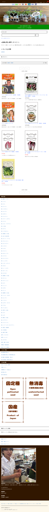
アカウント (37, 2)
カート (47, 2)
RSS (37, 503)
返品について (17, 503)
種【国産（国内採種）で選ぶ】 (7, 357)
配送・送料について (11, 503)
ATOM (40, 503)
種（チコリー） (7, 38)
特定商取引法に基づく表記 (24, 503)
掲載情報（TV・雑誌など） (6, 369)
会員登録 (41, 2)
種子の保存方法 (4, 374)
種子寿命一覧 (3, 372)
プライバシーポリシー (32, 503)
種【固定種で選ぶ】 (5, 352)
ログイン (44, 2)
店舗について (3, 367)
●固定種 (2, 51)
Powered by (9, 509)
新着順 (12, 62)
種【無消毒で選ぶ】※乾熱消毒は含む (8, 354)
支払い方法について (4, 503)
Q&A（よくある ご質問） (6, 364)
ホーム (2, 38)
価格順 (8, 62)
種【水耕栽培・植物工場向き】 (7, 359)
